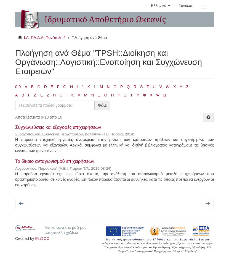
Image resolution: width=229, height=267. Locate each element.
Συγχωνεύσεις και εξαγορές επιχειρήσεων (58, 127)
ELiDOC (42, 238)
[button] (160, 5)
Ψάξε (102, 105)
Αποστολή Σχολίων (61, 233)
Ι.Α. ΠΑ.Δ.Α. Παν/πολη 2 (45, 37)
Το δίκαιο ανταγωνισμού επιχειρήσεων (54, 161)
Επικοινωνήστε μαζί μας (65, 227)
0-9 (18, 87)
